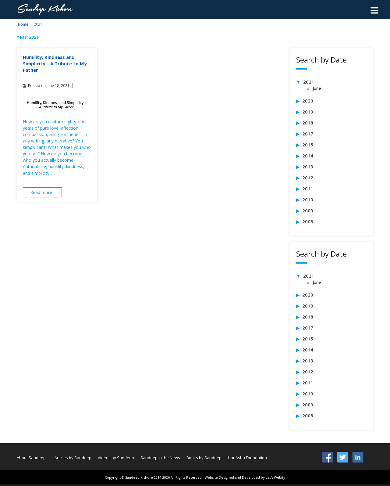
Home (23, 24)
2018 (307, 123)
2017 (307, 134)
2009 (307, 210)
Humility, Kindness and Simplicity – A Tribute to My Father (55, 63)
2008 (307, 221)
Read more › (42, 192)
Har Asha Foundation (247, 457)
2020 (307, 101)
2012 (307, 178)
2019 (307, 112)
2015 (307, 145)
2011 (307, 188)
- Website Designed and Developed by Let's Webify (244, 477)
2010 (307, 199)
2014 (307, 156)
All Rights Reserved (186, 477)
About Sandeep (31, 457)
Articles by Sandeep (73, 457)
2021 (308, 82)
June (317, 88)
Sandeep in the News (160, 457)
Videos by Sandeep (116, 457)
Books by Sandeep (204, 457)
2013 (307, 167)
